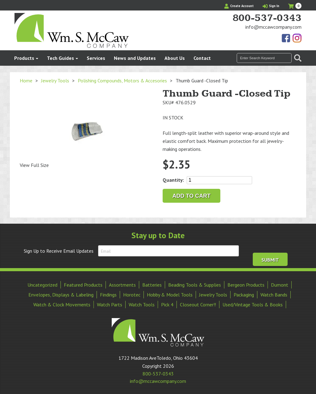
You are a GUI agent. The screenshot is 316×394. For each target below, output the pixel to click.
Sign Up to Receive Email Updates (59, 250)
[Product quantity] (219, 180)
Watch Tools (142, 304)
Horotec (131, 294)
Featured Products (83, 284)
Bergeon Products (245, 284)
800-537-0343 (266, 18)
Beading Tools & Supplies (194, 284)
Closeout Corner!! (198, 304)
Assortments (122, 284)
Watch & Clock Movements (61, 304)
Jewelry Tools (55, 80)
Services (96, 58)
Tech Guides (60, 58)
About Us (174, 58)
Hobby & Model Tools (170, 294)
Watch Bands (273, 294)
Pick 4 (167, 304)
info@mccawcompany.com (273, 27)
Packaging (244, 294)
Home (26, 80)
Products (24, 58)
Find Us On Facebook (286, 38)
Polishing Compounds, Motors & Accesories (122, 80)
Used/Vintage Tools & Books (252, 304)
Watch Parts (109, 304)
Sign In (271, 6)
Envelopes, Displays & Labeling (61, 294)
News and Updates (135, 58)
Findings (108, 294)
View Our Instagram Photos (296, 38)
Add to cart (192, 196)
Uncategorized (42, 284)
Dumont (279, 284)
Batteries (152, 284)
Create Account (239, 6)
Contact (202, 58)
